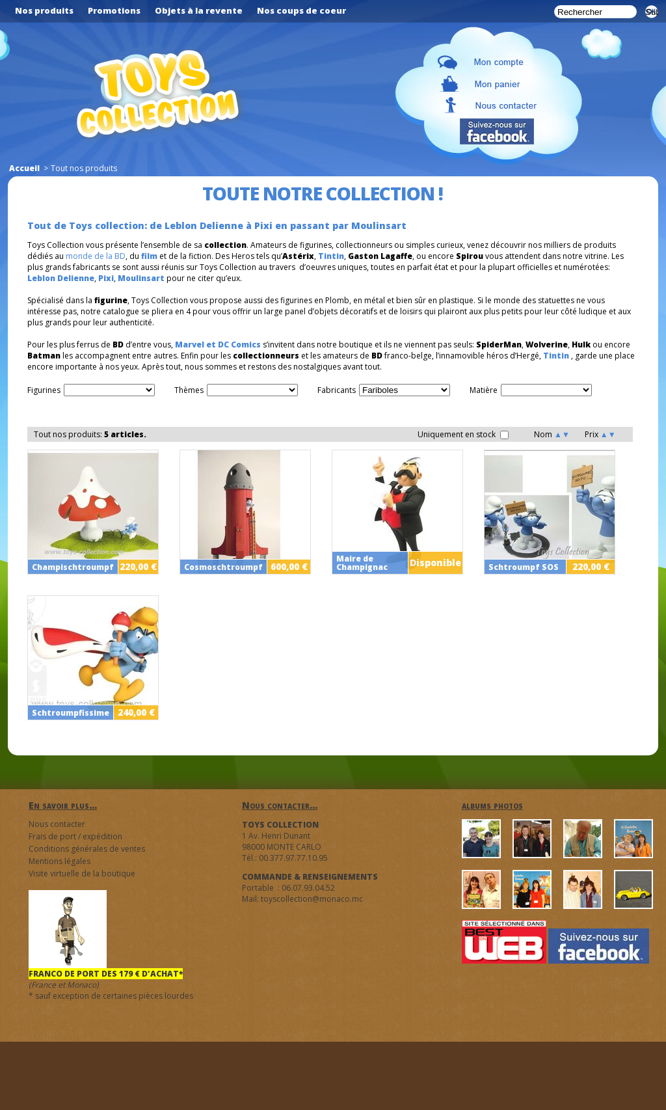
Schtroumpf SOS (523, 567)
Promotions (114, 10)
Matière (484, 390)
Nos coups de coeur (301, 10)
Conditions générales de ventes (87, 848)
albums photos (492, 805)
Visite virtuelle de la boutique (82, 873)
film (149, 256)
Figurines (43, 390)
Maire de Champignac (362, 563)
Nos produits (44, 10)
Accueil (24, 168)
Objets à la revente (199, 10)
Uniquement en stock (463, 434)
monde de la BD (96, 256)
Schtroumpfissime (70, 712)
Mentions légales (59, 861)
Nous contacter (57, 824)
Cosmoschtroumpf (223, 567)
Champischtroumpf (73, 567)
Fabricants (336, 390)
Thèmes (189, 390)
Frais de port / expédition (75, 836)
